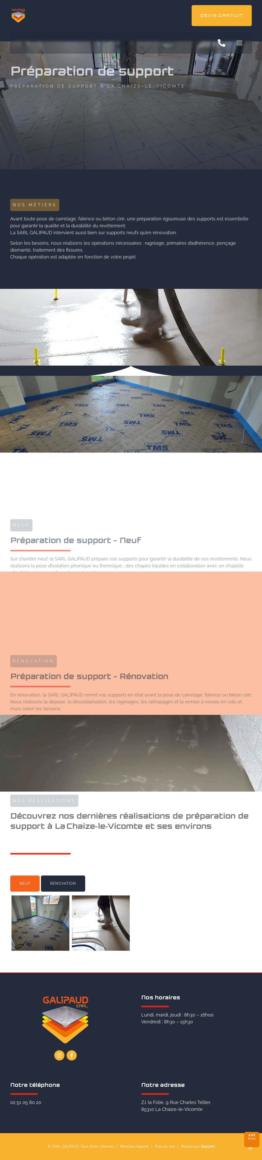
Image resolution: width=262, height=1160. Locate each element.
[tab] (25, 884)
